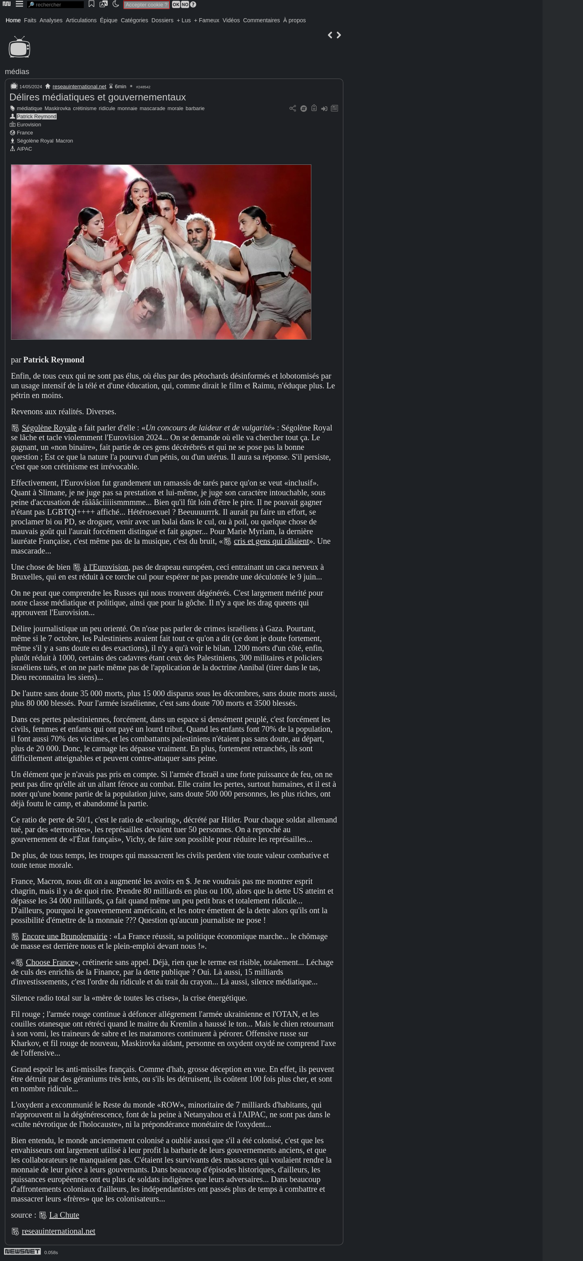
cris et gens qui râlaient (271, 541)
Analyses (51, 20)
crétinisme (84, 108)
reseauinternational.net (79, 86)
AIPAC (24, 149)
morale (175, 108)
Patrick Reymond (36, 116)
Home (13, 20)
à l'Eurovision (105, 566)
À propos (294, 20)
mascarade (152, 108)
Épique (109, 20)
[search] (55, 5)
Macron (64, 141)
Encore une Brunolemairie (64, 936)
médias (17, 71)
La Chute (64, 1214)
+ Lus (184, 20)
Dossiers (162, 20)
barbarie (194, 108)
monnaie (127, 108)
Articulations (81, 20)
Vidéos (231, 20)
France (25, 133)
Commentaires (261, 20)
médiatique (30, 108)
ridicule (107, 108)
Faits (30, 20)
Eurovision (29, 124)
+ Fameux (206, 20)
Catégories (134, 20)
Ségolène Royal (35, 141)
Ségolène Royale (49, 427)
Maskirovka (58, 108)
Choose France (50, 962)
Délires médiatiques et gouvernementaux (97, 97)
